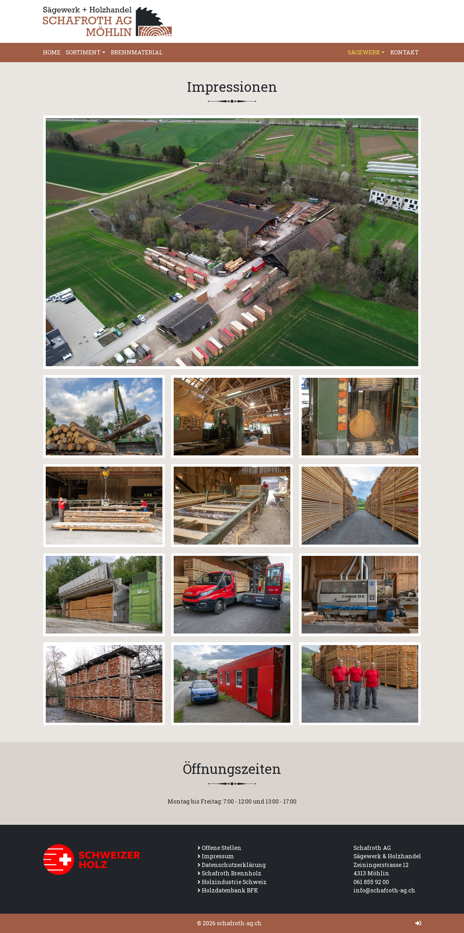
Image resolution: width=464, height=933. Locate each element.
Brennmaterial (137, 52)
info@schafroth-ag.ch (384, 890)
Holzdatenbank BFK (230, 890)
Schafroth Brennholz (231, 873)
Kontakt (404, 52)
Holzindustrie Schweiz (234, 882)
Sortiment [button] (83, 52)
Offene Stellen (221, 848)
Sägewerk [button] (364, 52)
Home (52, 52)
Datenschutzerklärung (234, 865)
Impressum (218, 856)
